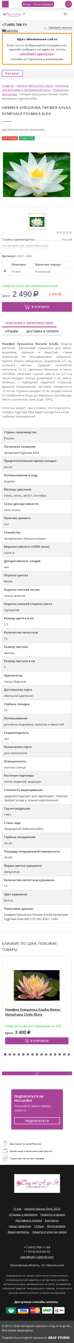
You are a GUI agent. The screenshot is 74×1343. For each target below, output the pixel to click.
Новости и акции (52, 1214)
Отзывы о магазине (23, 1214)
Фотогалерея (56, 1226)
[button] (5, 1054)
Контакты (52, 1220)
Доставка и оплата (42, 331)
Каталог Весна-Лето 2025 (42, 1209)
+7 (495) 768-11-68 (37, 1247)
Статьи (39, 1226)
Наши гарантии (20, 1226)
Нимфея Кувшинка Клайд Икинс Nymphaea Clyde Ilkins (32, 1012)
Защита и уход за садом (49, 1232)
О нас (17, 1209)
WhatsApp (10, 30)
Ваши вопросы (18, 1232)
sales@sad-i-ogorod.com (37, 54)
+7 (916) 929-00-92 (37, 1251)
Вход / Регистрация (38, 4)
